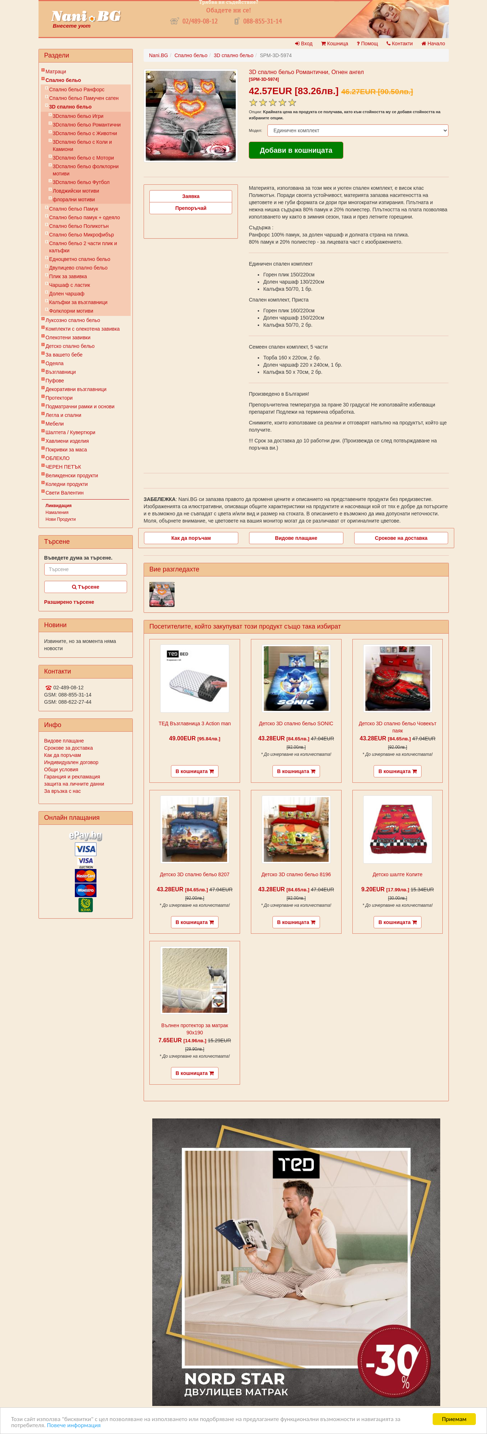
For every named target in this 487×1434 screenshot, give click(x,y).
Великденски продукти (72, 475)
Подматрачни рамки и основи (80, 406)
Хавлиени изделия (67, 441)
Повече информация (73, 1425)
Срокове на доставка (401, 538)
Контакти (400, 43)
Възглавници (61, 372)
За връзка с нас (62, 791)
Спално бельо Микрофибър (81, 235)
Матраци (56, 71)
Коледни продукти (67, 484)
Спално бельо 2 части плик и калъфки (83, 246)
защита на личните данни (74, 784)
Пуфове (55, 380)
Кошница (334, 43)
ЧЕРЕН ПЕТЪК (63, 467)
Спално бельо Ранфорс (77, 89)
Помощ (367, 43)
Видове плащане (64, 741)
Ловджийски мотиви (76, 191)
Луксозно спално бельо (73, 320)
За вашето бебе (64, 355)
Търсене (85, 587)
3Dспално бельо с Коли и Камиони (82, 145)
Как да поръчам (62, 755)
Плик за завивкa (68, 276)
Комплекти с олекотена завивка (83, 329)
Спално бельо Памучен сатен (84, 98)
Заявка (190, 196)
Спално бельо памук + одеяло (84, 217)
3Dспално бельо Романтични (87, 125)
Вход (303, 43)
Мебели (55, 424)
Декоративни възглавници (76, 389)
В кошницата (195, 771)
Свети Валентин (65, 493)
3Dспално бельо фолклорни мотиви (86, 170)
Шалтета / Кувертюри (70, 432)
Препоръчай (191, 208)
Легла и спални (63, 415)
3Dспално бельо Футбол (81, 182)
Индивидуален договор (71, 762)
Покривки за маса (66, 449)
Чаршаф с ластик (69, 285)
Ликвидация (59, 505)
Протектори (59, 398)
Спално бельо (63, 80)
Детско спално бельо (70, 346)
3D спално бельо (70, 107)
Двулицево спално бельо (78, 268)
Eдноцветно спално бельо (80, 259)
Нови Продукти (61, 519)
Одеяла (55, 363)
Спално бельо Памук (73, 209)
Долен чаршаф (67, 294)
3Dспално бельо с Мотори (83, 158)
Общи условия (61, 769)
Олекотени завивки (68, 337)
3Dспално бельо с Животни (85, 133)
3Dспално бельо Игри (78, 116)
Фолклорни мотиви (71, 311)
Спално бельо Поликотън (79, 226)
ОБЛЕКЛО (58, 458)
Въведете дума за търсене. (78, 558)
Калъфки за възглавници (78, 302)
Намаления (57, 512)
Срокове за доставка (68, 748)
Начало (433, 43)
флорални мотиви (74, 199)
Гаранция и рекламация (72, 777)
